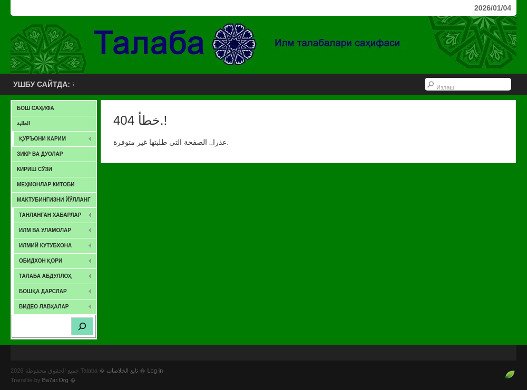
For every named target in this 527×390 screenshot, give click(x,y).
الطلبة (23, 123)
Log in (155, 370)
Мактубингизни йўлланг (54, 200)
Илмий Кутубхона (53, 248)
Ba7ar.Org (55, 380)
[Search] (82, 326)
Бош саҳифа (35, 108)
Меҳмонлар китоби (45, 184)
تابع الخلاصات (122, 370)
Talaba (263, 45)
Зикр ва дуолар (40, 154)
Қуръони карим (53, 141)
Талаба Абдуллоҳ (53, 278)
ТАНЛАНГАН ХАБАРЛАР (53, 217)
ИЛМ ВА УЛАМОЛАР (53, 232)
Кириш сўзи (34, 169)
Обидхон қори (53, 263)
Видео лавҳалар (53, 309)
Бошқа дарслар (53, 293)
